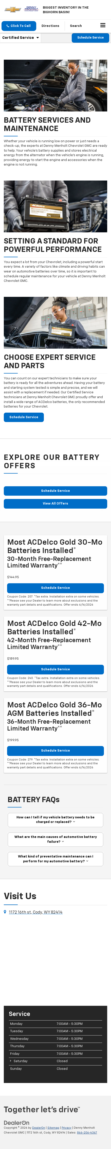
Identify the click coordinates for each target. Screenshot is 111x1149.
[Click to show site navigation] (103, 26)
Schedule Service (90, 37)
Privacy (66, 1127)
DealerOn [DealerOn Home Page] (38, 1127)
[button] (19, 26)
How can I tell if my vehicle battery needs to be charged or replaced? (55, 820)
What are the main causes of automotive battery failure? (55, 839)
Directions (50, 26)
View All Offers (55, 503)
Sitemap (53, 1127)
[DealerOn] (17, 1122)
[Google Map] (55, 959)
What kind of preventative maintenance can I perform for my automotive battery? (55, 859)
